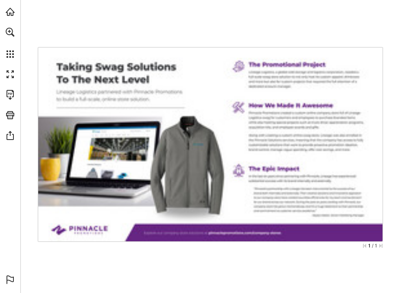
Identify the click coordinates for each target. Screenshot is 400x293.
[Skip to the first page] (364, 246)
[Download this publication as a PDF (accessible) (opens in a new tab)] (10, 95)
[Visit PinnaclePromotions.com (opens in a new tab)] (10, 12)
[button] (10, 32)
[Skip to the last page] (381, 246)
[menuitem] (10, 42)
